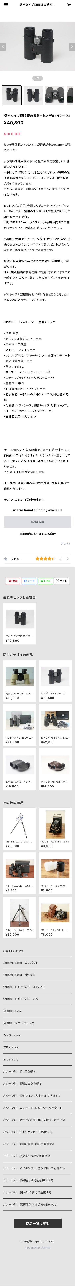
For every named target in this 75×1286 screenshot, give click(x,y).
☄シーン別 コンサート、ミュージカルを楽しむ (33, 1107)
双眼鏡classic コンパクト (22, 962)
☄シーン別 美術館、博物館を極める (27, 1156)
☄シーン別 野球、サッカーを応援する (27, 1132)
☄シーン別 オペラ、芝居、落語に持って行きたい (34, 1120)
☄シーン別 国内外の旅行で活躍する (27, 1192)
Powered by (37, 1247)
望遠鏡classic (14, 1011)
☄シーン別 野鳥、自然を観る (22, 1083)
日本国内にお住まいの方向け (38, 533)
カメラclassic (13, 1035)
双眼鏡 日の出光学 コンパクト (24, 987)
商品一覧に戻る (37, 1224)
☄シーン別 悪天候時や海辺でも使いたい (30, 1204)
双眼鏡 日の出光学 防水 (21, 999)
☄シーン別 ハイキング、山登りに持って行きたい (34, 1168)
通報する (66, 543)
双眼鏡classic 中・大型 (19, 974)
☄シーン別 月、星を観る (21, 1071)
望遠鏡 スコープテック (18, 1023)
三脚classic (11, 1047)
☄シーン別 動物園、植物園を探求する (28, 1180)
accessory (12, 1059)
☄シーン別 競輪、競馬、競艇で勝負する (29, 1144)
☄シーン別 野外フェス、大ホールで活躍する (32, 1095)
